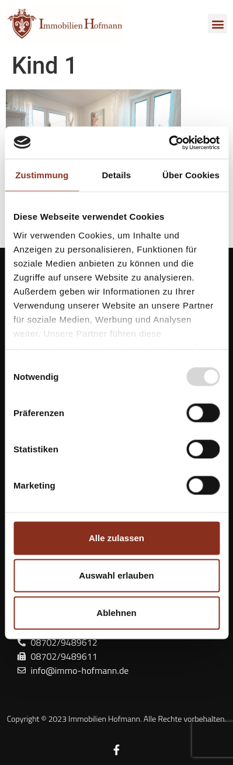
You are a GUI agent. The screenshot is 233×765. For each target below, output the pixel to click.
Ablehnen (116, 613)
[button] (217, 23)
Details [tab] (116, 175)
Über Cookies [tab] (191, 175)
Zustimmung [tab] (41, 175)
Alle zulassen (116, 538)
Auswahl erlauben (116, 575)
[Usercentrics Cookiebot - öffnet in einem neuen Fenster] (168, 142)
